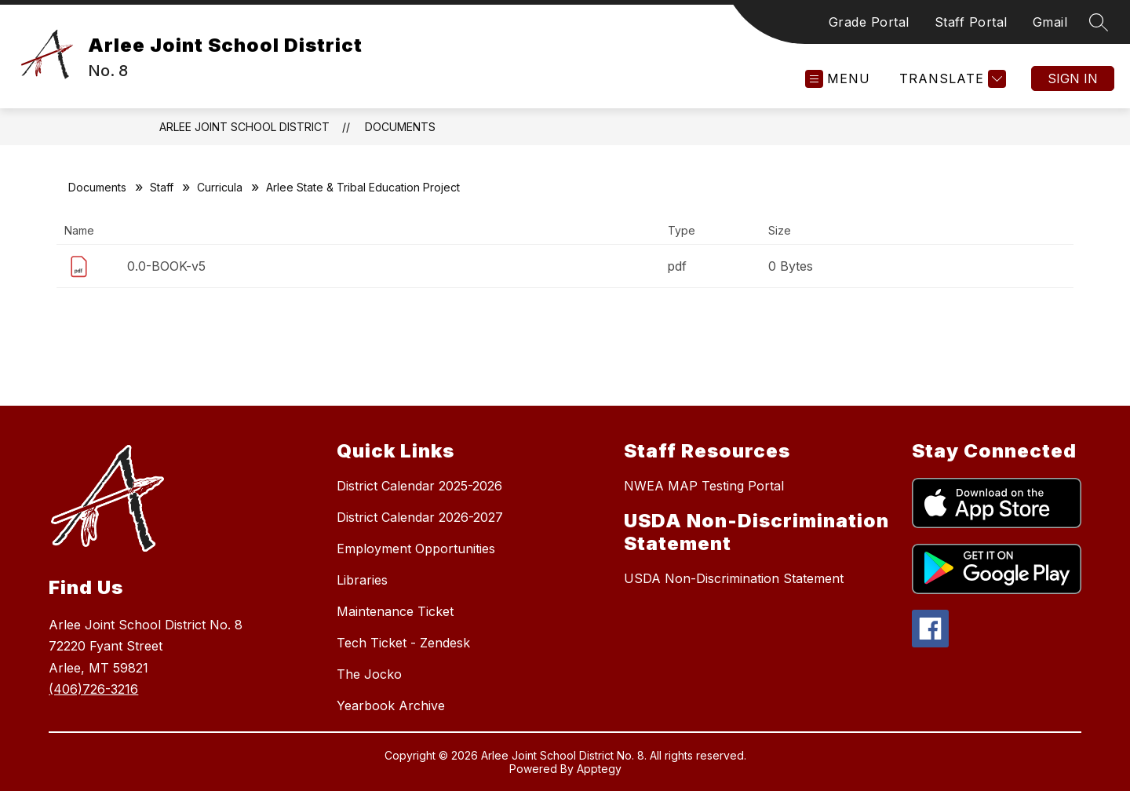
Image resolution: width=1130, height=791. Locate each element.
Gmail (1050, 22)
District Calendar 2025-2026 (419, 486)
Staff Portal (971, 22)
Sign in (1073, 78)
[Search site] (1098, 22)
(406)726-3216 (93, 689)
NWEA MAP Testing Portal (704, 486)
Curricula (219, 187)
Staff (161, 187)
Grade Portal (869, 22)
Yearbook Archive (391, 705)
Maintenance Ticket (395, 611)
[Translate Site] (950, 79)
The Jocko (369, 674)
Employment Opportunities (416, 548)
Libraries (362, 580)
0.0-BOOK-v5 (166, 266)
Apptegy (599, 768)
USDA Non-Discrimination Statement (734, 578)
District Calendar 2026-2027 (420, 517)
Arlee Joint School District (244, 126)
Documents (400, 126)
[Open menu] (837, 79)
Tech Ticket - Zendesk (403, 643)
